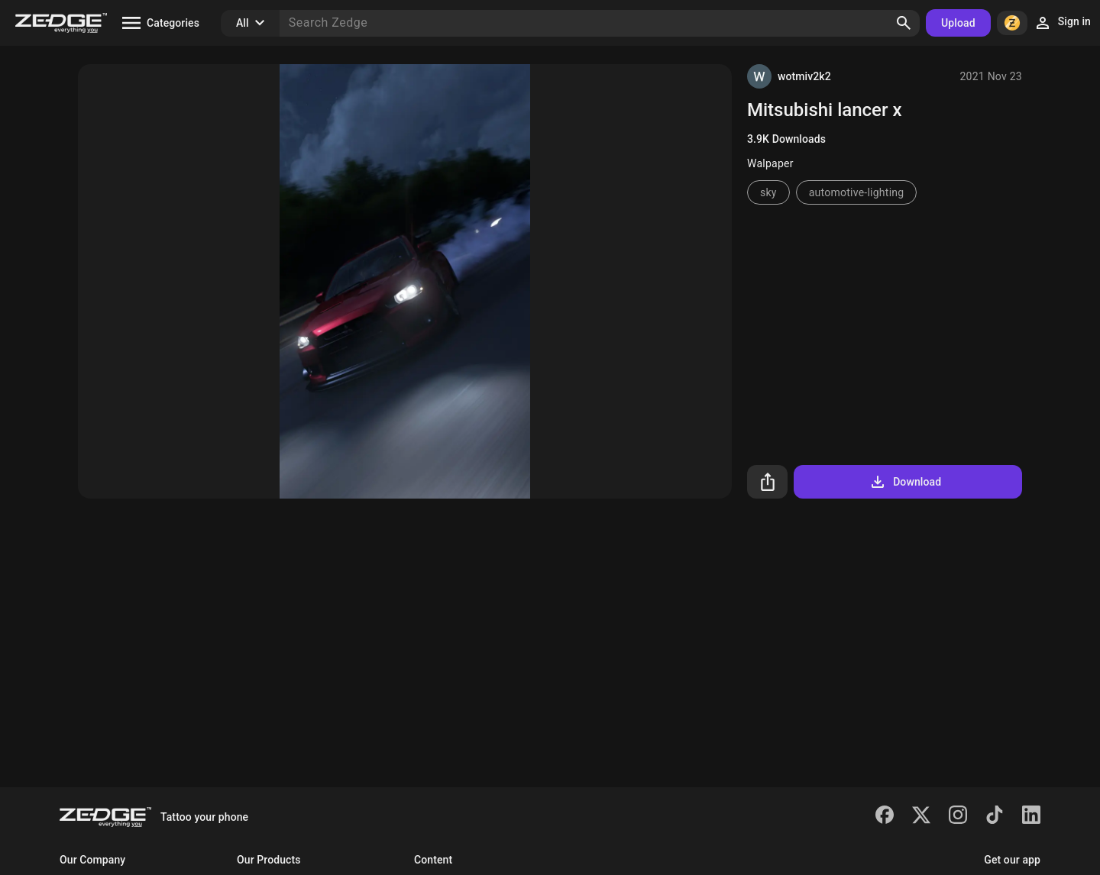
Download (905, 482)
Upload (958, 23)
